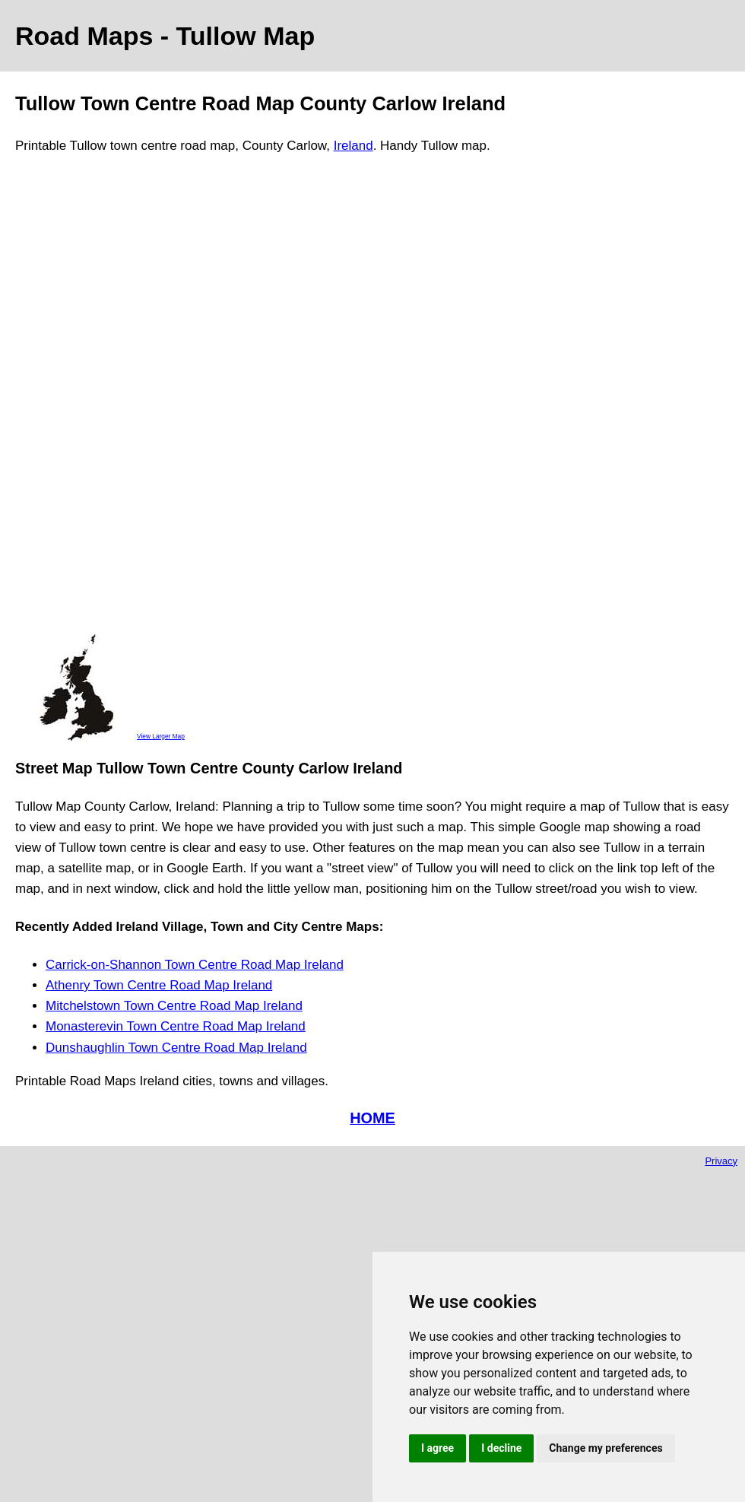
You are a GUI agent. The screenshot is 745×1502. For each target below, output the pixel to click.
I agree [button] (437, 1448)
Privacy (721, 1161)
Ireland (353, 145)
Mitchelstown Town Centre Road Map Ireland (174, 1006)
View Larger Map (161, 736)
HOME (372, 1118)
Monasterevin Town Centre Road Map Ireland (176, 1026)
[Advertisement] (76, 401)
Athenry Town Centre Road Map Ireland (159, 985)
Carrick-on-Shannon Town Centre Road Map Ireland (195, 964)
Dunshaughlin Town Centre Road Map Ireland (176, 1047)
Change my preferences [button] (605, 1448)
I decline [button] (501, 1448)
